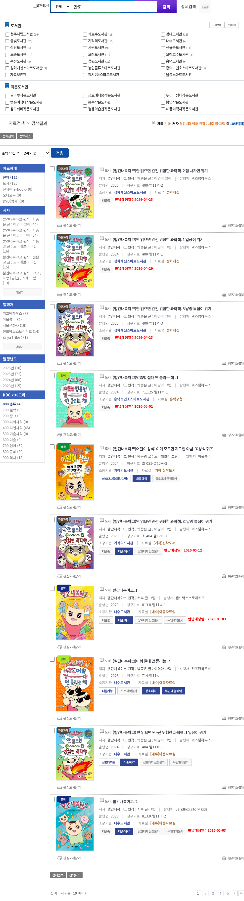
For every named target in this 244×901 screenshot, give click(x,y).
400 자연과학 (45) (16, 427)
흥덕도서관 (174, 61)
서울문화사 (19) (14, 325)
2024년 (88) (12, 379)
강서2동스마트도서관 (103, 74)
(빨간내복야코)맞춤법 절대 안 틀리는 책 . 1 (145, 377)
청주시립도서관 (21, 34)
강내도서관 (174, 34)
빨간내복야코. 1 (125, 590)
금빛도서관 (18, 40)
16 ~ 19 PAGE (241, 893)
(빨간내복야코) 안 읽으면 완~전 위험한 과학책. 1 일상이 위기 (159, 732)
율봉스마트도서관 (179, 74)
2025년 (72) (12, 373)
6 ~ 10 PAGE (235, 893)
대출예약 (141, 478)
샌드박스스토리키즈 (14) (21, 331)
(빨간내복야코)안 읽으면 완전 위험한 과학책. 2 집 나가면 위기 (160, 170)
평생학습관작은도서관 (104, 108)
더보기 (22, 292)
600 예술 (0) (12, 439)
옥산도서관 (18, 61)
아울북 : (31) (12, 319)
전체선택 (216, 25)
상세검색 (188, 6)
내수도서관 (174, 40)
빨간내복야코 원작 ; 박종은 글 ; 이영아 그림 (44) (21, 222)
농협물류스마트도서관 (104, 67)
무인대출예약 (173, 690)
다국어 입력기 (205, 6)
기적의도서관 (97, 40)
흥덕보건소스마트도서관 (183, 67)
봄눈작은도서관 (99, 102)
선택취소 (24, 136)
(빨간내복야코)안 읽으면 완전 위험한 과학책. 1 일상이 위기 (158, 239)
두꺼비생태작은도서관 (182, 95)
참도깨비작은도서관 (24, 108)
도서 (11, 183)
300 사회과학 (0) (15, 421)
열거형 (230, 152)
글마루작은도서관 (23, 95)
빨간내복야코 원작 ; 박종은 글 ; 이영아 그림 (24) (21, 233)
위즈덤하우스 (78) (16, 313)
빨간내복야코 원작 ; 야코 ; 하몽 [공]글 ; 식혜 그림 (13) (22, 277)
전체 (11, 177)
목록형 (237, 152)
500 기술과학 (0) (15, 433)
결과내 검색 (41, 5)
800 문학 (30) (13, 451)
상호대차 (151, 690)
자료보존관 (18, 74)
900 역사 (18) (13, 457)
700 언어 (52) (13, 445)
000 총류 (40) (13, 403)
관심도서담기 (72, 225)
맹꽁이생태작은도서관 (26, 102)
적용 (59, 153)
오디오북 (12, 195)
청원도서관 (96, 61)
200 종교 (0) (12, 415)
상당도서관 (18, 47)
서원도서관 (96, 47)
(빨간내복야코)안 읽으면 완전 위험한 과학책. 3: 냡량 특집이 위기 (162, 521)
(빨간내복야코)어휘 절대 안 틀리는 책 (141, 661)
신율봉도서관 (175, 47)
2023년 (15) (12, 385)
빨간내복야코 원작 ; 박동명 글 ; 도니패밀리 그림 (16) (21, 246)
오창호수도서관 (177, 54)
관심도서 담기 (155, 136)
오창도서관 (96, 54)
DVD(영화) (13, 201)
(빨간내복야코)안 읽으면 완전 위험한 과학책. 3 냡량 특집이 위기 (162, 308)
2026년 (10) (12, 367)
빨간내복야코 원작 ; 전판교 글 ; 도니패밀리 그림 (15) (21, 262)
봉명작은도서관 (177, 102)
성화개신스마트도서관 (26, 67)
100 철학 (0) (12, 409)
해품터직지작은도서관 (182, 108)
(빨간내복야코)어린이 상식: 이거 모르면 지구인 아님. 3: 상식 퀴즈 (163, 449)
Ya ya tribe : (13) (16, 337)
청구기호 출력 (235, 225)
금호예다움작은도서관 (104, 95)
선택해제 (231, 25)
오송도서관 (18, 54)
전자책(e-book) (17, 189)
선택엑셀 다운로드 (226, 136)
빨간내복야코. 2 (125, 801)
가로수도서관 (97, 34)
